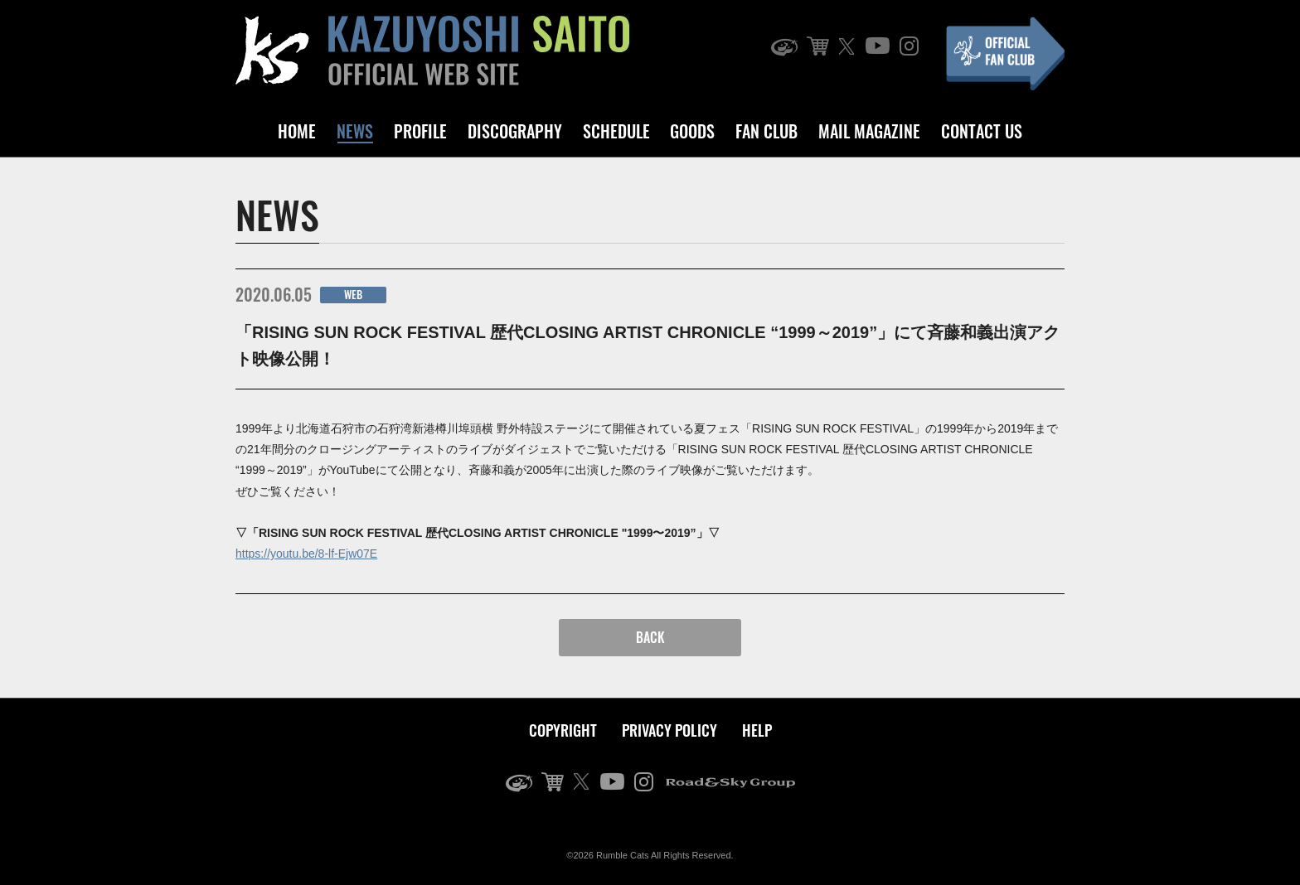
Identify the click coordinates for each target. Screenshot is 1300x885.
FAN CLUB (766, 130)
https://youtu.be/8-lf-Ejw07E (306, 553)
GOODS (692, 130)
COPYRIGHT (563, 730)
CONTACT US (981, 130)
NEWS (355, 130)
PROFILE (420, 130)
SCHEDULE (616, 130)
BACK (650, 637)
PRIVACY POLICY (669, 730)
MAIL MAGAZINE (869, 130)
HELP (757, 730)
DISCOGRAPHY (515, 130)
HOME (297, 130)
